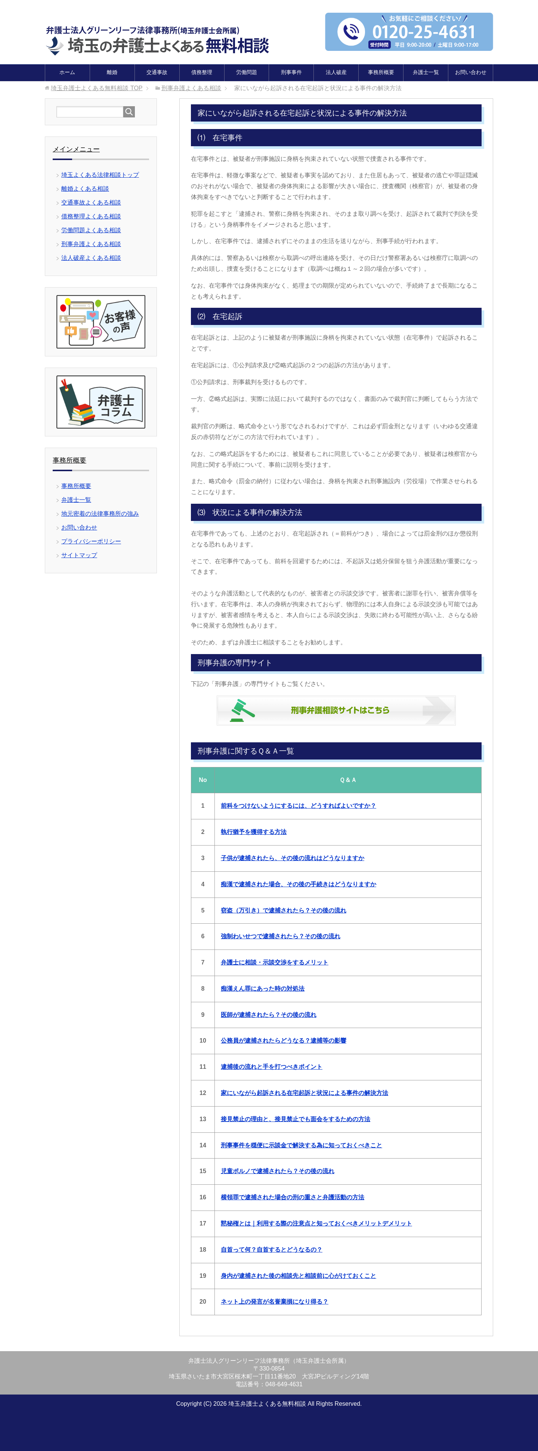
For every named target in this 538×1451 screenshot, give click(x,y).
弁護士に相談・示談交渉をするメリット (274, 962)
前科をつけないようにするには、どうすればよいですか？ (298, 805)
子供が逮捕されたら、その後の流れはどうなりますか (292, 858)
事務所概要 (381, 72)
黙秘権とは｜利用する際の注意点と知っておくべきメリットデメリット (316, 1223)
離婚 (112, 72)
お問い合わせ (470, 72)
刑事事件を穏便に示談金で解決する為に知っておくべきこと (301, 1145)
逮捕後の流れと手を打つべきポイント (271, 1066)
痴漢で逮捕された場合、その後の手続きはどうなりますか (298, 884)
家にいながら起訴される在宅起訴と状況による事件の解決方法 (304, 1092)
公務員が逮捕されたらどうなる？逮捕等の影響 (283, 1040)
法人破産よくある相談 (91, 257)
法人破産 (336, 72)
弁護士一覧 (426, 72)
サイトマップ (79, 555)
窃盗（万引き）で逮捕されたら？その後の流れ (283, 910)
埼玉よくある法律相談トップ (100, 174)
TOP (96, 88)
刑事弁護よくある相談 (91, 243)
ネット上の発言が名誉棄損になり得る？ (274, 1301)
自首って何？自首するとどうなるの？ (271, 1249)
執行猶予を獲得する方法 (254, 831)
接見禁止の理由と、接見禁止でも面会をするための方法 (295, 1119)
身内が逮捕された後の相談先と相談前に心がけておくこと (298, 1275)
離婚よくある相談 (85, 188)
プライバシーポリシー (91, 541)
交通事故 (156, 72)
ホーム (67, 72)
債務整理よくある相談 (91, 216)
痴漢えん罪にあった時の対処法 (262, 988)
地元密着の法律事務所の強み (100, 513)
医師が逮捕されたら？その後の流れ (268, 1014)
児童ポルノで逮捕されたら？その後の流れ (277, 1171)
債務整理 (201, 72)
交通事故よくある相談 (91, 202)
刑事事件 (291, 72)
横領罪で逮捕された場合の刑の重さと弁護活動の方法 (292, 1197)
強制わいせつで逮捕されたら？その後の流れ (280, 936)
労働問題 (246, 72)
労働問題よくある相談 (91, 230)
